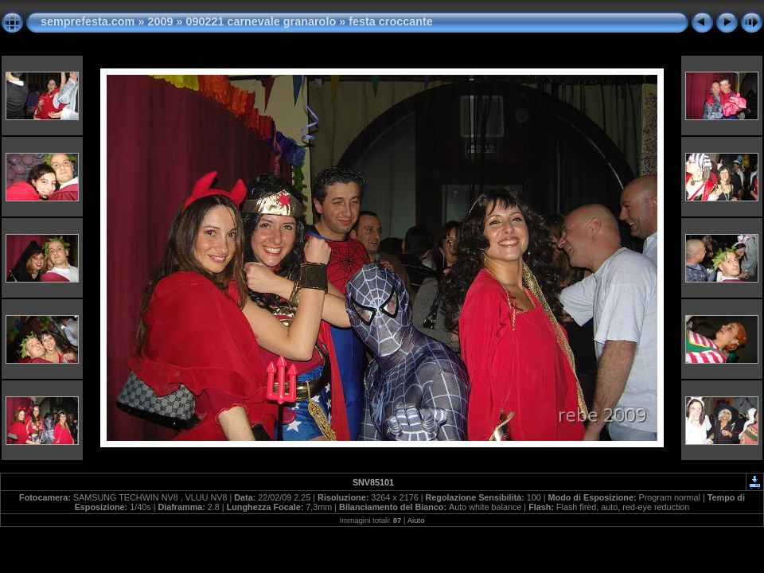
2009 (160, 21)
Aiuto (416, 520)
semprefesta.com (87, 21)
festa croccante (391, 21)
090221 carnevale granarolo (260, 21)
